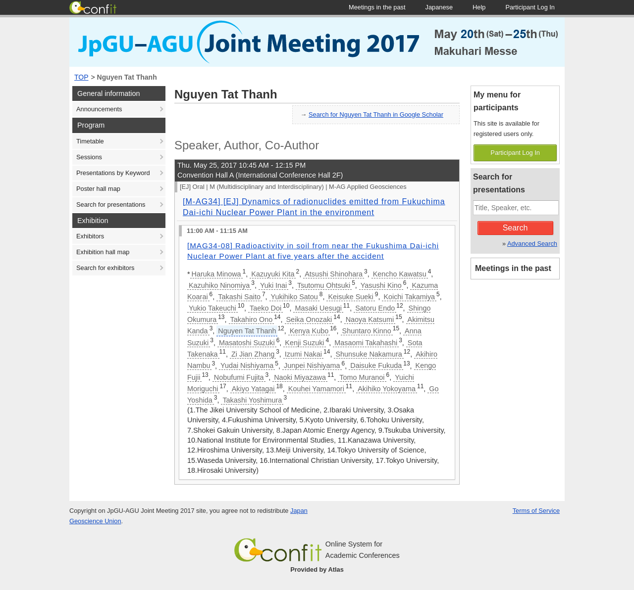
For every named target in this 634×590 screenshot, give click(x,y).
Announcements (99, 109)
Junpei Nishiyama (312, 365)
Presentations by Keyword (113, 173)
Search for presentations (110, 204)
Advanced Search (532, 243)
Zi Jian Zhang (252, 354)
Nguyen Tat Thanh (127, 77)
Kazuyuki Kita (272, 274)
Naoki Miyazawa (300, 377)
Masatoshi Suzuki (247, 343)
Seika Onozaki (309, 319)
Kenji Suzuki (304, 343)
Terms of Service (536, 510)
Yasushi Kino (381, 285)
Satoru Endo (375, 308)
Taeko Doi (265, 308)
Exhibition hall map (102, 252)
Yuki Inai (273, 285)
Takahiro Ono (251, 319)
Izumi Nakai (303, 354)
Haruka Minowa (216, 274)
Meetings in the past (513, 268)
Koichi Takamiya (409, 297)
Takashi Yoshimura (252, 400)
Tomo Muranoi (361, 377)
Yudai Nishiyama (246, 365)
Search (515, 228)
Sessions (89, 157)
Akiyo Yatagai (253, 389)
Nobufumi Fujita (239, 377)
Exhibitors (90, 236)
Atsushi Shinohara (334, 274)
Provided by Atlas (317, 569)
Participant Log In (515, 152)
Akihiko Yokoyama (387, 389)
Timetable (90, 141)
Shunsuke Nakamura (368, 354)
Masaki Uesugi (318, 308)
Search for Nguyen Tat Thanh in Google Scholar (376, 114)
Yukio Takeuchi (212, 308)
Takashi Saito (239, 297)
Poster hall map (98, 188)
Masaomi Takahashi (365, 343)
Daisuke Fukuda (376, 365)
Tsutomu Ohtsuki (323, 285)
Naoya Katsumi (370, 319)
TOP (81, 77)
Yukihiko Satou (294, 297)
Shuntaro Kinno (366, 331)
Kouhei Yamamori (316, 389)
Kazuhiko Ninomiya (219, 285)
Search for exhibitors (105, 268)
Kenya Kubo (309, 331)
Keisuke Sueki (350, 297)
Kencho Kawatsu (399, 274)
